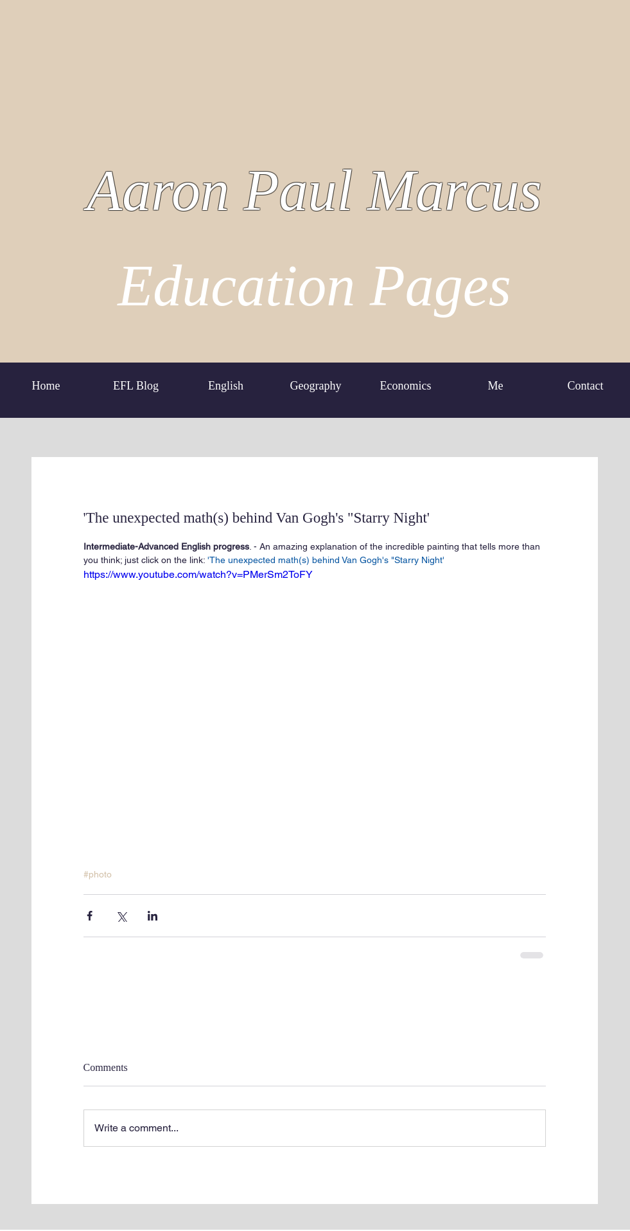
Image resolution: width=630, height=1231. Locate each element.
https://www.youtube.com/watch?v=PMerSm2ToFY (198, 574)
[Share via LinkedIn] (152, 916)
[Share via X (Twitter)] (121, 916)
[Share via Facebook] (89, 916)
